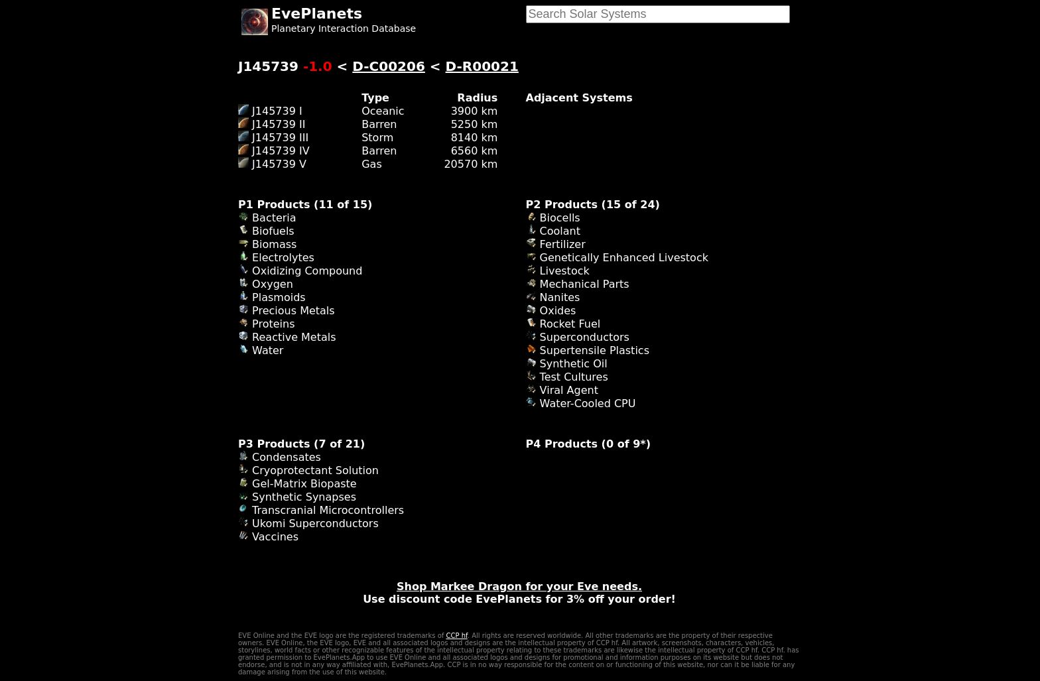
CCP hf (456, 635)
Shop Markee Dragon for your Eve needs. (519, 586)
